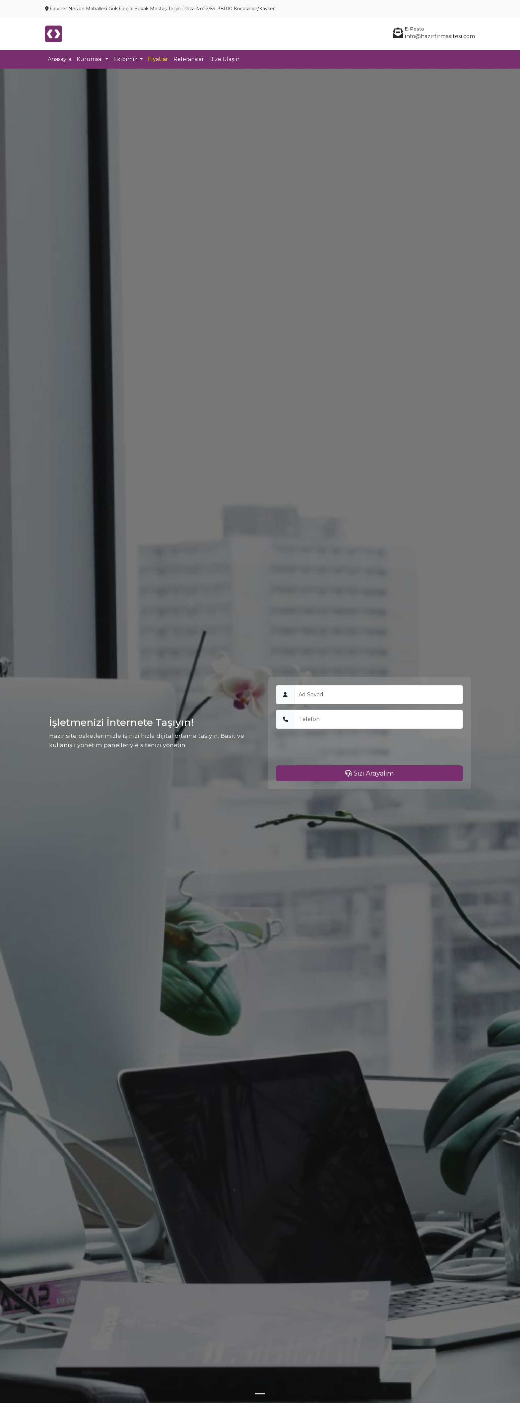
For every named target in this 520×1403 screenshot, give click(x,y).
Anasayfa (59, 59)
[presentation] (326, 747)
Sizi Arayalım (369, 773)
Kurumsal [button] (90, 59)
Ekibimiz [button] (126, 59)
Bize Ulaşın (224, 59)
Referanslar (188, 59)
